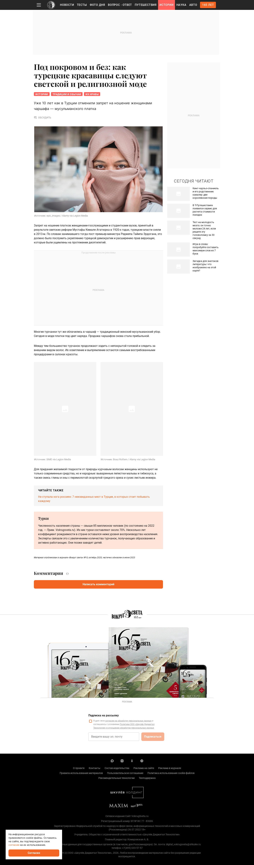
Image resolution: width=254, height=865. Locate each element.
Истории (166, 5)
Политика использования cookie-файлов (171, 773)
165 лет (208, 5)
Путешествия (146, 5)
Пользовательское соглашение (125, 773)
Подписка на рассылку (103, 715)
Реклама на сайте (144, 768)
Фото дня (97, 5)
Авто (193, 5)
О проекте (78, 768)
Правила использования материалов (81, 773)
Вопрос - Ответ (120, 5)
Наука (181, 5)
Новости (67, 5)
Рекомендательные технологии (116, 778)
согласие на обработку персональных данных (128, 721)
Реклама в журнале (169, 768)
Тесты (82, 5)
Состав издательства (117, 768)
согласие (13, 844)
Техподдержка (147, 778)
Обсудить (42, 117)
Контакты (94, 768)
